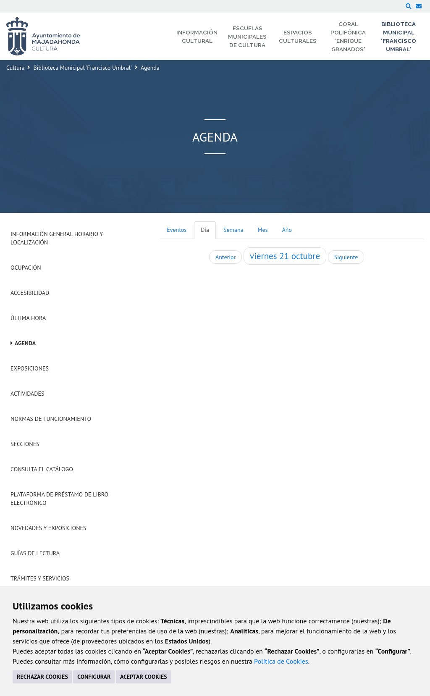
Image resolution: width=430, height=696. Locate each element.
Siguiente (346, 257)
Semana (233, 230)
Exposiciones (29, 368)
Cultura (15, 67)
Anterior (225, 257)
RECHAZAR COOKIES (42, 676)
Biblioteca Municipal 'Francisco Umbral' (82, 67)
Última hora (28, 318)
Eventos (176, 230)
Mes (263, 230)
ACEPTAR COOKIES (143, 676)
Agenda (25, 343)
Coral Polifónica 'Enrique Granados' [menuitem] (348, 37)
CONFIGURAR (93, 676)
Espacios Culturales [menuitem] (298, 36)
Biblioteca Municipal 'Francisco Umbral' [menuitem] (398, 37)
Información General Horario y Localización (56, 238)
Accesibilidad (29, 293)
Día (205, 230)
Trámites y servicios (39, 578)
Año (287, 230)
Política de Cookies (281, 661)
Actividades (27, 393)
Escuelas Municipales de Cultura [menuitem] (247, 36)
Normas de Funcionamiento (50, 419)
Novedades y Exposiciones (48, 528)
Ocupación (25, 267)
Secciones (24, 444)
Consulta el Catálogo (41, 469)
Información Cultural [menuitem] (197, 36)
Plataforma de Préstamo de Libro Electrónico (59, 499)
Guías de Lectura (35, 553)
